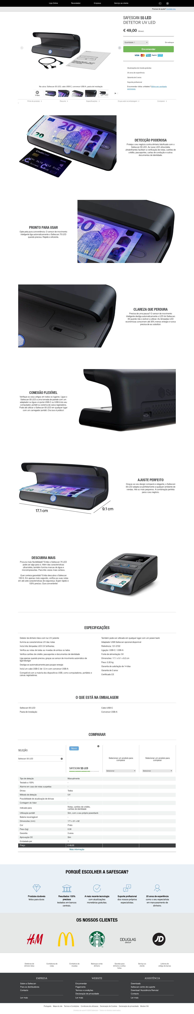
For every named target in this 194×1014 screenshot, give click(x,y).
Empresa (97, 3)
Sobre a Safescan (28, 984)
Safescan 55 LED (25, 759)
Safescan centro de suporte (143, 987)
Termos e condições (84, 990)
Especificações (92, 101)
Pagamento (80, 987)
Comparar (161, 101)
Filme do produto (33, 101)
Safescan (78, 768)
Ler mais (24, 998)
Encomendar (148, 49)
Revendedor (75, 3)
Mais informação (77, 850)
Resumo (63, 101)
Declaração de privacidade (87, 994)
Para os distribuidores (29, 987)
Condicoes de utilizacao (89, 1006)
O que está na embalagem (127, 101)
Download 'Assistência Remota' (145, 990)
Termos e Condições (71, 1006)
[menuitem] (27, 3)
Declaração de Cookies (108, 1006)
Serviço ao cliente (121, 3)
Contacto (24, 990)
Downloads (136, 984)
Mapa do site (57, 1006)
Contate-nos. (171, 9)
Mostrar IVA (144, 1006)
